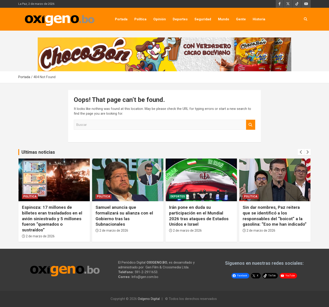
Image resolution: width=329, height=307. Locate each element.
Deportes (180, 19)
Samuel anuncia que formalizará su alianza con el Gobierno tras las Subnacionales (124, 216)
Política (140, 19)
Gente (241, 19)
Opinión (159, 19)
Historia (259, 19)
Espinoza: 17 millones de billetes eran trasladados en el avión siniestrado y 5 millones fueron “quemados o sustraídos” (52, 219)
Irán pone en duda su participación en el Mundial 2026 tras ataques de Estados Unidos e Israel (198, 216)
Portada (121, 19)
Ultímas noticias (38, 152)
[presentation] (301, 152)
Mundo (223, 19)
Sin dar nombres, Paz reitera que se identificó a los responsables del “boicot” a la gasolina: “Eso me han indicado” (275, 216)
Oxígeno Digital (149, 299)
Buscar (250, 125)
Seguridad (202, 19)
